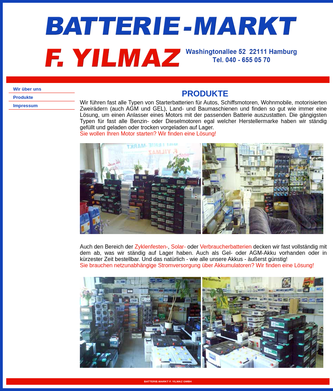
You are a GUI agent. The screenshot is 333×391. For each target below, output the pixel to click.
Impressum (25, 105)
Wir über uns (27, 89)
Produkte (23, 97)
